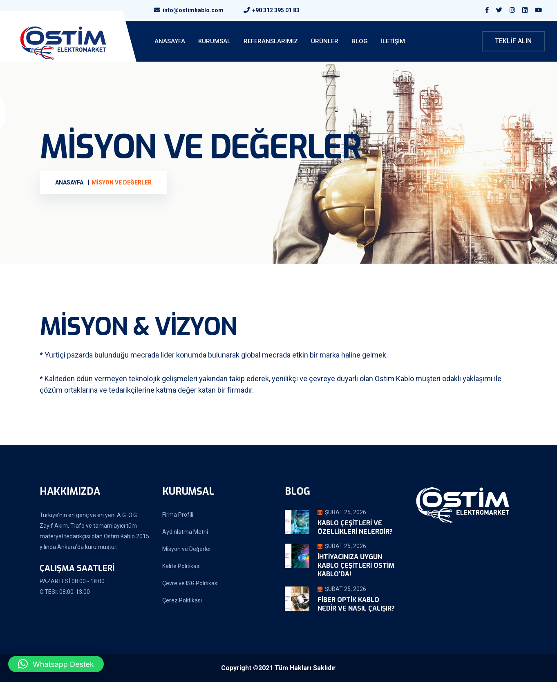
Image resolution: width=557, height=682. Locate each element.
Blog (359, 41)
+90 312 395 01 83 (276, 10)
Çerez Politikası (182, 600)
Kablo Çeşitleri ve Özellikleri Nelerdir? (355, 527)
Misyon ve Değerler (186, 549)
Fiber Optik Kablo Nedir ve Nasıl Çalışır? (356, 604)
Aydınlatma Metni (185, 532)
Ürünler (324, 41)
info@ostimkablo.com (193, 10)
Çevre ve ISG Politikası (190, 583)
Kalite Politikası (181, 566)
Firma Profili (177, 514)
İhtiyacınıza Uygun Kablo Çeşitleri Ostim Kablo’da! (356, 565)
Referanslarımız (271, 41)
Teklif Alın (513, 41)
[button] (56, 664)
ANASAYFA (169, 41)
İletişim (393, 41)
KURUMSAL (214, 41)
